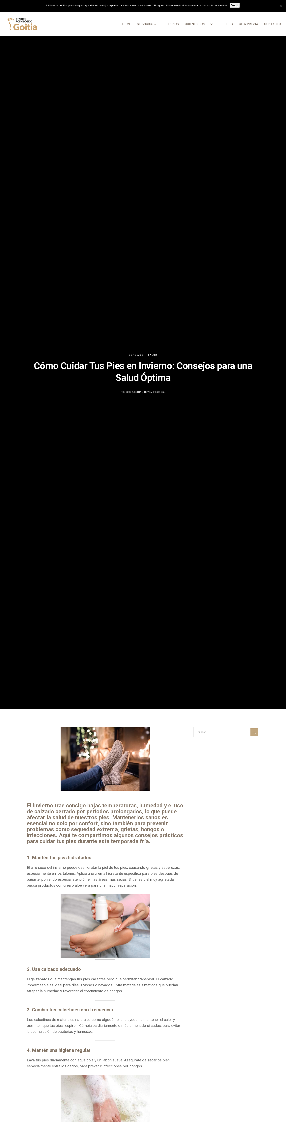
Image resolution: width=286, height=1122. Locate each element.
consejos (136, 355)
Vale (234, 5)
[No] (281, 6)
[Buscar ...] (226, 732)
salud (152, 355)
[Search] (254, 732)
